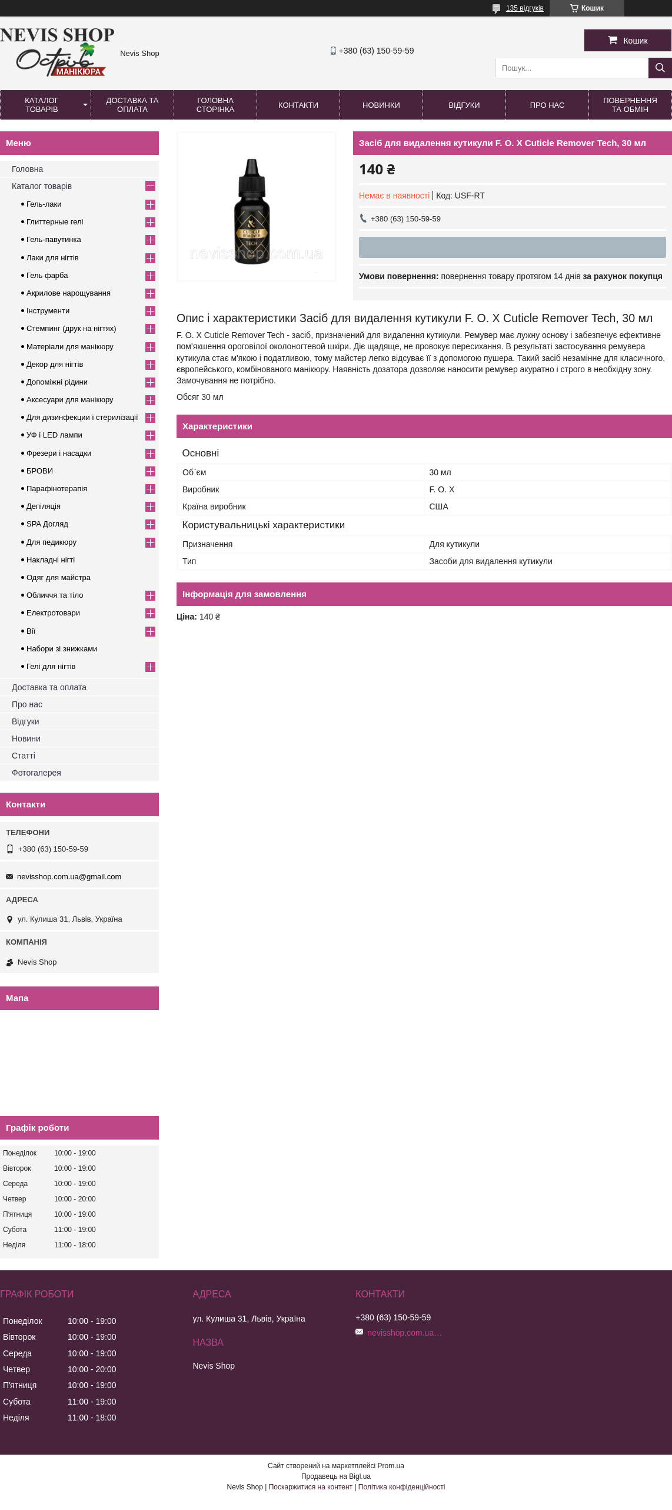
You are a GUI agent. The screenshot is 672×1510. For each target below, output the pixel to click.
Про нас (547, 105)
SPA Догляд (47, 523)
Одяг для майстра (58, 577)
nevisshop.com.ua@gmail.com (69, 876)
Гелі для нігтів (50, 666)
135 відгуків (525, 8)
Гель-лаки (43, 204)
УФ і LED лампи (54, 435)
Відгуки (464, 105)
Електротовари (53, 612)
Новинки (381, 105)
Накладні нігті (50, 559)
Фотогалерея (36, 772)
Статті (23, 755)
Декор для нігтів (54, 364)
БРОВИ (39, 470)
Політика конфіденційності (401, 1487)
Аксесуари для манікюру (70, 399)
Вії (30, 631)
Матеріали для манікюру (70, 346)
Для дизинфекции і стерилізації (82, 417)
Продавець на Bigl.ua (336, 1476)
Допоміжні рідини (57, 382)
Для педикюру (51, 542)
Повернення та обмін (630, 105)
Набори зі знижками (61, 648)
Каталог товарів (41, 105)
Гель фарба (47, 275)
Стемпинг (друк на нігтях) (71, 328)
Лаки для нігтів (52, 257)
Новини (26, 738)
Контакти (298, 105)
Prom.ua (391, 1466)
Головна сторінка (215, 105)
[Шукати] (660, 68)
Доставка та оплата (133, 105)
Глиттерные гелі (54, 221)
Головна (27, 169)
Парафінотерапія (56, 488)
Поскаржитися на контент (310, 1487)
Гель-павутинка (53, 239)
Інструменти (47, 310)
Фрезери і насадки (58, 453)
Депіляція (43, 506)
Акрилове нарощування (68, 293)
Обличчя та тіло (54, 595)
